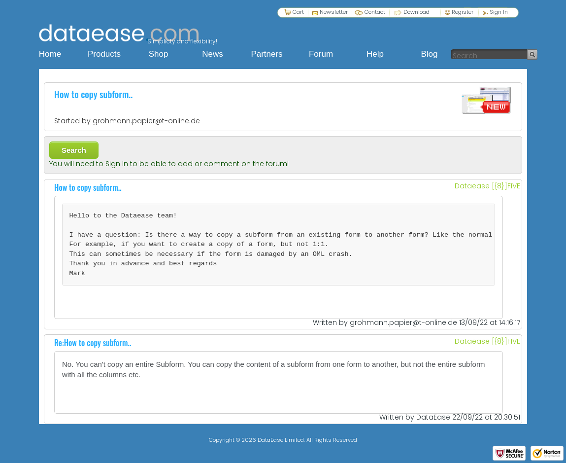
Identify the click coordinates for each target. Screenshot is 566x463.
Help (375, 54)
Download (416, 11)
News (212, 54)
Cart (298, 11)
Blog (429, 54)
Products (104, 54)
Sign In (495, 11)
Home (50, 54)
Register (459, 11)
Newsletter (334, 11)
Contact (375, 12)
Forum (321, 54)
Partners (266, 54)
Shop (158, 54)
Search (74, 150)
